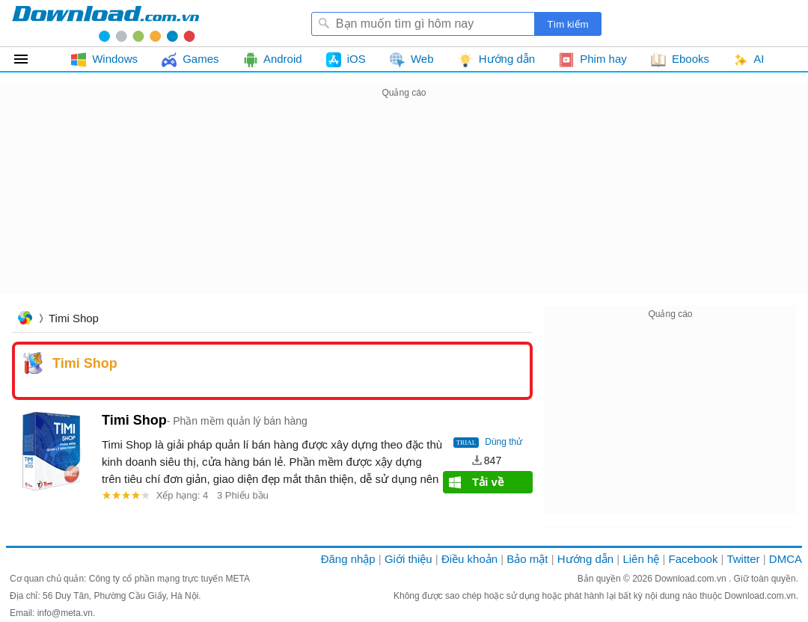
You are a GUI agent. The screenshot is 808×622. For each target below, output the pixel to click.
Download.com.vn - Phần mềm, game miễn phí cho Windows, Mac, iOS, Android (105, 23)
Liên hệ (640, 558)
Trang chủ (25, 319)
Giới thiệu (408, 558)
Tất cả (29, 59)
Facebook (693, 558)
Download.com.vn (692, 578)
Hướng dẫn (585, 558)
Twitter (742, 558)
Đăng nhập (348, 558)
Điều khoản (469, 558)
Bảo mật (527, 558)
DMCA (785, 558)
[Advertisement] (404, 206)
